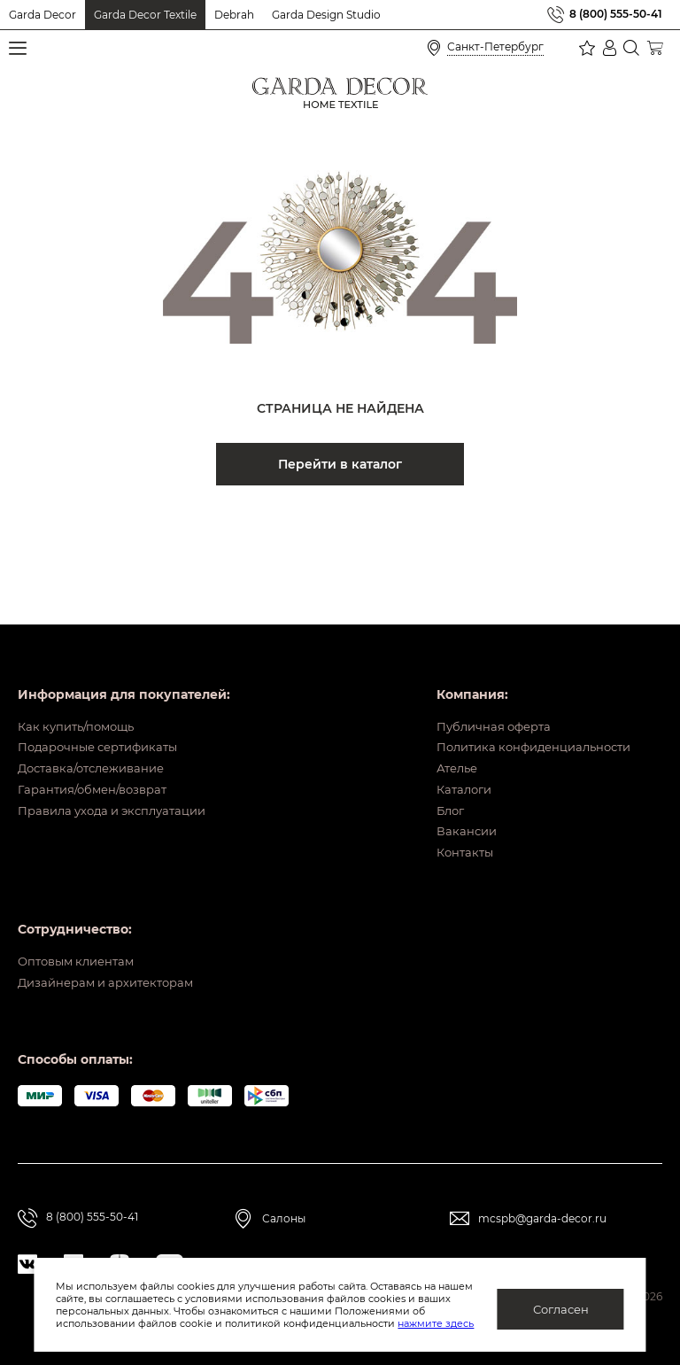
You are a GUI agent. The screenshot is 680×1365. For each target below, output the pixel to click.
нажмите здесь (436, 1323)
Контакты (449, 842)
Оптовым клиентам (81, 954)
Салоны (283, 1218)
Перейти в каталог (340, 464)
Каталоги (449, 760)
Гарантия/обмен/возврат (98, 760)
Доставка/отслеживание (98, 733)
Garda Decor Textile (145, 14)
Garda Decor (42, 14)
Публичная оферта (480, 678)
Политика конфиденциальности (524, 705)
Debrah (234, 14)
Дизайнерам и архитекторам (113, 981)
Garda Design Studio (326, 14)
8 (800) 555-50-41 (615, 14)
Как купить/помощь (81, 678)
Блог (434, 787)
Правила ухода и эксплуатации (120, 787)
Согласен (561, 1309)
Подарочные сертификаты (105, 705)
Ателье (441, 733)
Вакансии (450, 815)
